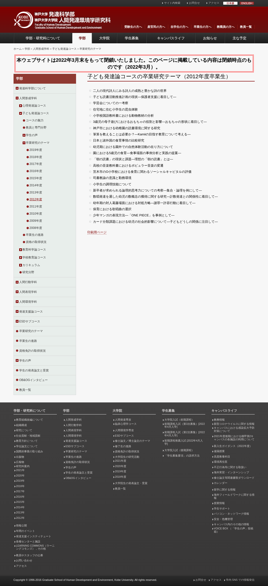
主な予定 (239, 38)
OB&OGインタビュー (33, 380)
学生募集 (132, 38)
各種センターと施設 (28, 541)
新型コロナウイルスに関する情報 (234, 423)
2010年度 (36, 213)
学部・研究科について (43, 38)
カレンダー (220, 482)
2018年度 (36, 157)
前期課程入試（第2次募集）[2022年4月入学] (184, 434)
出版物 (20, 456)
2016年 (20, 496)
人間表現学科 (28, 292)
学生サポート (222, 508)
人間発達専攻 (123, 419)
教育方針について (27, 440)
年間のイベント (25, 530)
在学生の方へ (179, 27)
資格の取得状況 (36, 242)
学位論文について (27, 446)
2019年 (20, 480)
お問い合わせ (24, 560)
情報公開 (21, 525)
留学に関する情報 (225, 489)
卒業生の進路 (35, 235)
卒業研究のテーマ (90, 48)
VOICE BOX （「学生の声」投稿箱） (233, 530)
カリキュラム (31, 265)
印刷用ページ (97, 232)
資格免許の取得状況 (32, 350)
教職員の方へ (226, 27)
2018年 (20, 486)
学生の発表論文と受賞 (34, 370)
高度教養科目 (222, 456)
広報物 (20, 461)
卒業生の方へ (202, 27)
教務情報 (219, 419)
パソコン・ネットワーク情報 (231, 513)
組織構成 (21, 425)
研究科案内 (23, 466)
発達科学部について (32, 88)
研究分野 (28, 272)
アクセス (213, 2)
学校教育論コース (34, 257)
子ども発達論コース (64, 48)
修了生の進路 (123, 446)
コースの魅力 (35, 120)
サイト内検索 (172, 2)
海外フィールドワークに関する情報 (234, 496)
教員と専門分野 (36, 127)
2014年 (20, 507)
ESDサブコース (29, 321)
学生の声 (32, 135)
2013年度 (36, 192)
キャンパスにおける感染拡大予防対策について (234, 429)
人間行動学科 (28, 282)
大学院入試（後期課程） (179, 450)
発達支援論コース (31, 311)
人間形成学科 (41, 48)
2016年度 (36, 171)
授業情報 (219, 503)
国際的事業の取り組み (29, 451)
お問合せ (194, 2)
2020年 (20, 475)
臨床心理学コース (126, 423)
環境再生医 (220, 461)
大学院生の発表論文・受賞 (131, 483)
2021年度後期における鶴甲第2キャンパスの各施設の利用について (234, 438)
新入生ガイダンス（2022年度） (233, 445)
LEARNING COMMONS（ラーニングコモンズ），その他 (35, 547)
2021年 (20, 470)
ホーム (18, 48)
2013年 (20, 512)
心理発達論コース (34, 105)
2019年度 (36, 150)
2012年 (20, 517)
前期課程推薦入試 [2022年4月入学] (183, 442)
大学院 (104, 38)
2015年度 (36, 178)
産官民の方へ (156, 27)
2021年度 (120, 460)
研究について (24, 430)
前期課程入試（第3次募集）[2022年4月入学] (184, 425)
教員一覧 (246, 27)
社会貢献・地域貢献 (28, 435)
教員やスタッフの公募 (29, 555)
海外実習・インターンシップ (231, 472)
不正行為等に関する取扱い (230, 467)
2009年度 (36, 220)
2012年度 (36, 199)
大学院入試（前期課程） (179, 419)
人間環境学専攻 (124, 430)
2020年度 (120, 466)
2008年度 (36, 228)
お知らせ (210, 38)
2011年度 (36, 206)
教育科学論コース (34, 249)
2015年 (20, 501)
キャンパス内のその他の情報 (231, 524)
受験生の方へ (133, 27)
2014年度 (36, 185)
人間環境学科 (28, 301)
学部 (82, 38)
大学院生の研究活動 (127, 456)
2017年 (20, 491)
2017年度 (36, 164)
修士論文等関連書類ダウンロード (234, 477)
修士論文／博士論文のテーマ (132, 440)
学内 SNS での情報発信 (240, 579)
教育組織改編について (29, 419)
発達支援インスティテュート (33, 536)
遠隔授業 (219, 451)
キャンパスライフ (171, 38)
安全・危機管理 (223, 519)
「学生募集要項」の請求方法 (182, 455)
